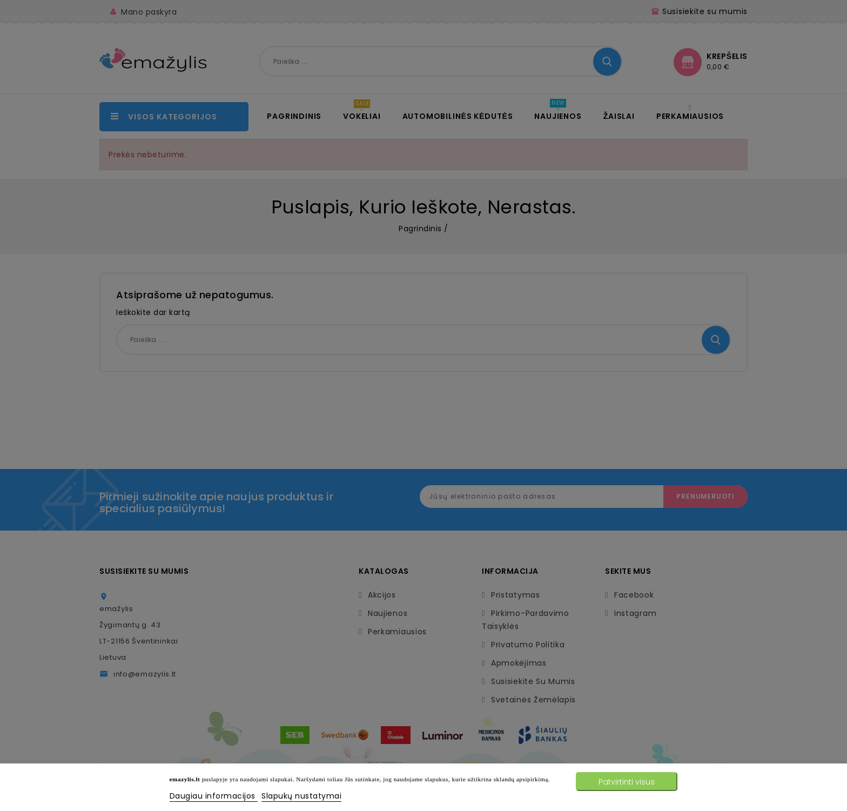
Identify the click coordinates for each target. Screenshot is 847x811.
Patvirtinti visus (627, 781)
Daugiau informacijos (214, 795)
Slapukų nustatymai (301, 795)
